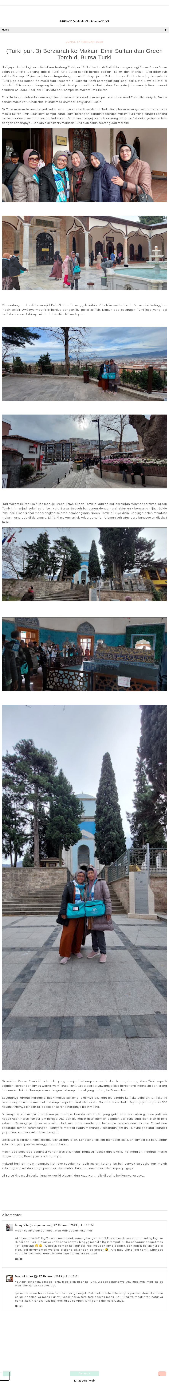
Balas (19, 1258)
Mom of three (24, 1276)
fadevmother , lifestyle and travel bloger (84, 13)
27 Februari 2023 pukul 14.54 (74, 1225)
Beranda (84, 1373)
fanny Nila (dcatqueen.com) (34, 1225)
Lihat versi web (84, 1380)
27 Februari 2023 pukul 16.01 (59, 1276)
